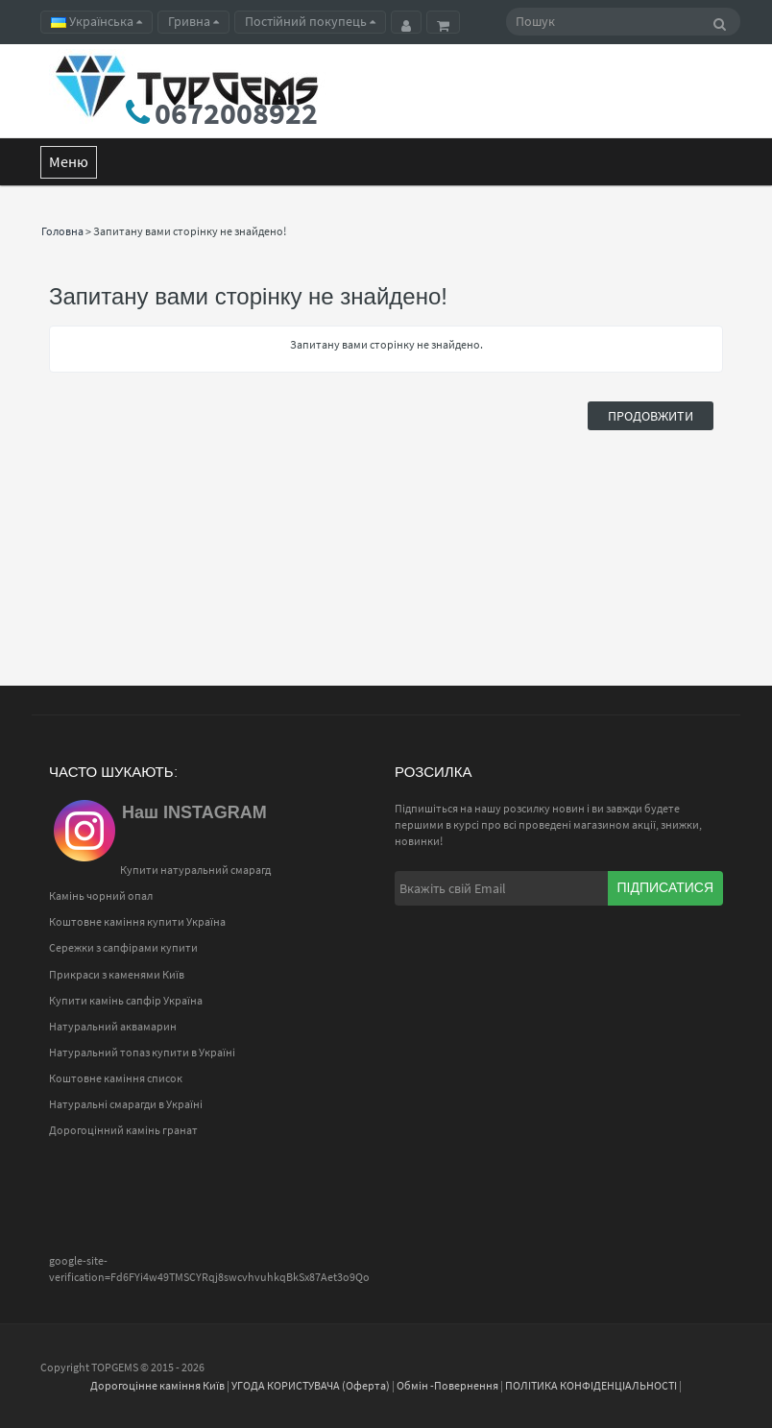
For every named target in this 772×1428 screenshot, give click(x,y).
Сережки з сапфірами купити (123, 947)
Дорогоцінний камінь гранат (123, 1130)
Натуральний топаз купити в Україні (142, 1052)
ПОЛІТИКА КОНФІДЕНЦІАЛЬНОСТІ (591, 1385)
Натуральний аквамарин (113, 1026)
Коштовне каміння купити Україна (137, 921)
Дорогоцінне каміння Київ (157, 1385)
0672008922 (236, 113)
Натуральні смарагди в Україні (126, 1104)
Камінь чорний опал (101, 895)
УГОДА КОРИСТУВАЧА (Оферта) (310, 1385)
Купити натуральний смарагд (195, 869)
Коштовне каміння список (115, 1078)
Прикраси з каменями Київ (116, 974)
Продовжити (650, 415)
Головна (62, 231)
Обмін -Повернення (447, 1385)
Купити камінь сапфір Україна (126, 1000)
